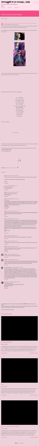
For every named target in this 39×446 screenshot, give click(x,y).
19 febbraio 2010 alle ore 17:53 (17, 267)
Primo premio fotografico (11, 167)
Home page (3, 7)
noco (5, 185)
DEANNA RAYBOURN (6, 342)
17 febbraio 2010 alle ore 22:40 (13, 198)
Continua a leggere (34, 353)
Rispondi (6, 183)
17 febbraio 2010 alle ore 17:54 (12, 185)
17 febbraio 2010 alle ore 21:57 (13, 192)
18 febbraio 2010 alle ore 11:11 (13, 218)
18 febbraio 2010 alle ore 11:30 (12, 235)
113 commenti (4, 437)
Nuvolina (5, 254)
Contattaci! (10, 7)
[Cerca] (34, 1)
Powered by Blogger (19, 443)
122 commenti (4, 353)
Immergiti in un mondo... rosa (15, 2)
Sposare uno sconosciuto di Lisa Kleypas (10, 426)
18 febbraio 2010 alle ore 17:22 (13, 254)
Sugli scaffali (16, 7)
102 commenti (4, 395)
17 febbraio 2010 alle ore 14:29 (13, 175)
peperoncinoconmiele (8, 267)
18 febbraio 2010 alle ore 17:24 (13, 259)
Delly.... (3, 384)
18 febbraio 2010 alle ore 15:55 (13, 246)
